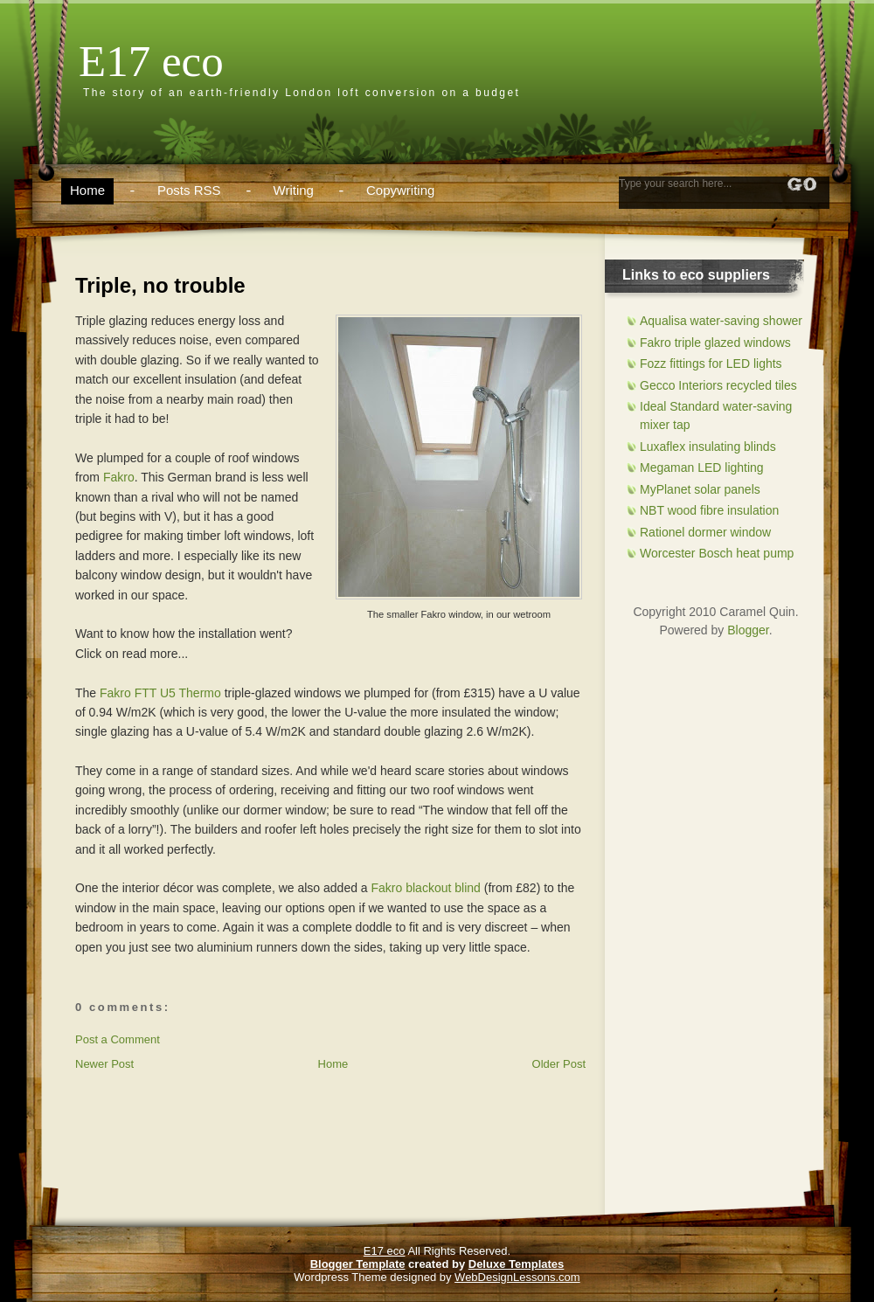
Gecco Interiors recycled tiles (718, 385)
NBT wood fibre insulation (709, 510)
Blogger (747, 630)
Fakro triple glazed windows (715, 343)
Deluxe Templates (516, 1264)
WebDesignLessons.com (517, 1277)
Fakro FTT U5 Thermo (160, 693)
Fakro (119, 477)
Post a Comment (117, 1039)
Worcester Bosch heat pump (717, 553)
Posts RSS (189, 190)
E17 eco (151, 61)
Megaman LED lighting (702, 467)
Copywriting (400, 190)
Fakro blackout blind (426, 888)
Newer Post (104, 1063)
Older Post (559, 1063)
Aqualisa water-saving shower (721, 321)
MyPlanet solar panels (700, 489)
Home (87, 190)
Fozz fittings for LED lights (711, 364)
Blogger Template (358, 1264)
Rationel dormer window (705, 532)
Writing (294, 190)
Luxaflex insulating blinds (708, 447)
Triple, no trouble (160, 285)
